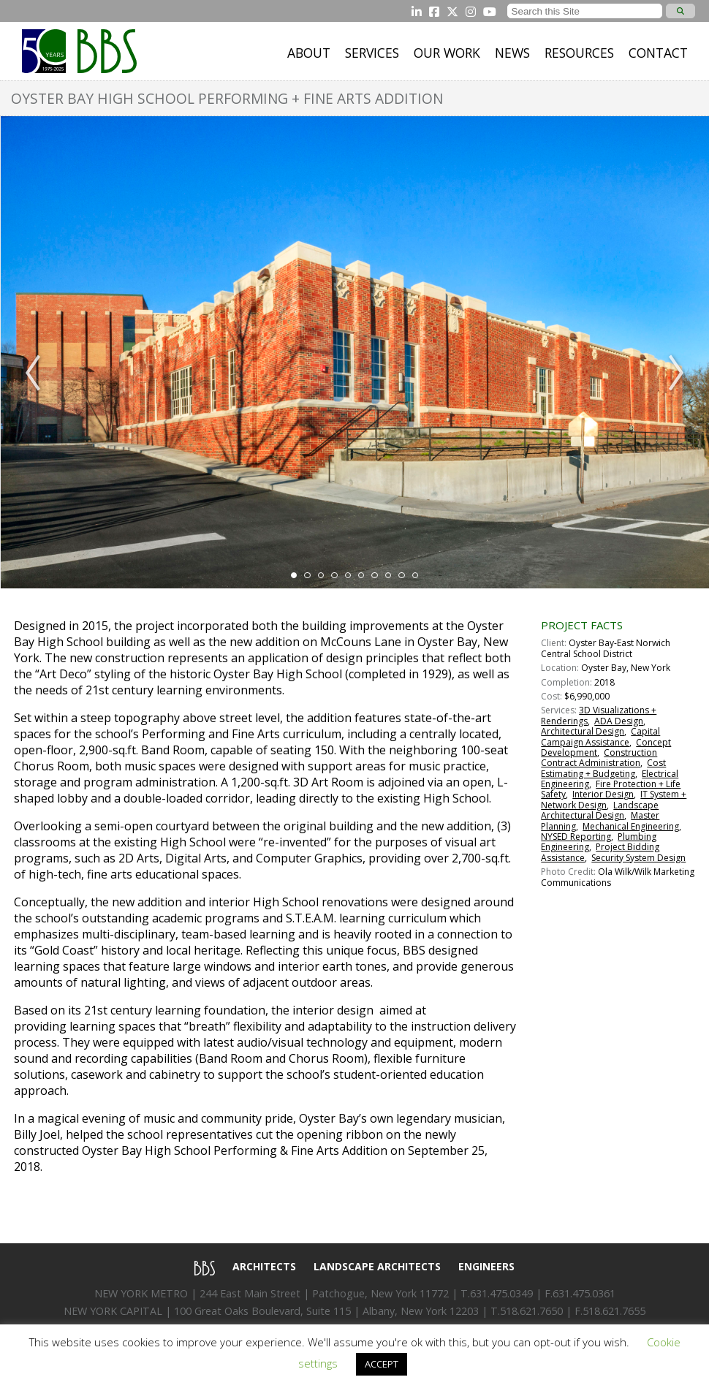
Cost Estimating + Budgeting (603, 767)
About (308, 52)
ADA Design (618, 721)
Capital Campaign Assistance (600, 736)
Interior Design (603, 794)
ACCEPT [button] (381, 1363)
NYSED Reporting (576, 836)
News (512, 52)
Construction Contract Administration (599, 757)
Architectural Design (582, 731)
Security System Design (638, 858)
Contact (658, 52)
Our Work (447, 52)
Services (372, 52)
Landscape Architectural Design (600, 810)
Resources (579, 52)
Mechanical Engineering (631, 826)
